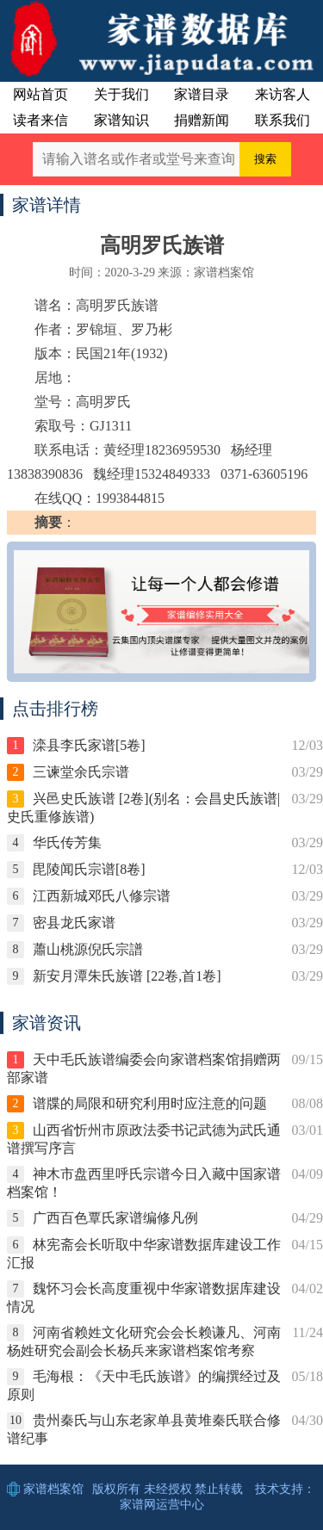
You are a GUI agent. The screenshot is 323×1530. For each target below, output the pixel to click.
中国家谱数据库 (161, 38)
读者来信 (40, 120)
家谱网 (138, 1504)
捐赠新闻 (201, 120)
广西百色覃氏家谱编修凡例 (115, 1218)
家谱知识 (121, 120)
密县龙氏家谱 (74, 922)
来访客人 (282, 94)
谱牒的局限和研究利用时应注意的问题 (150, 1103)
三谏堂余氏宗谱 (81, 772)
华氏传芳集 (67, 842)
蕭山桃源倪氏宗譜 (88, 949)
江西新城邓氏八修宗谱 (102, 896)
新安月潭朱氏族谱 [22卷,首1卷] (127, 976)
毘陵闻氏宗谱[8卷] (89, 869)
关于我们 (121, 94)
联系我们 (282, 120)
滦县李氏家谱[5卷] (89, 745)
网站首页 (40, 94)
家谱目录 (201, 94)
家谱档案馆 (53, 1489)
